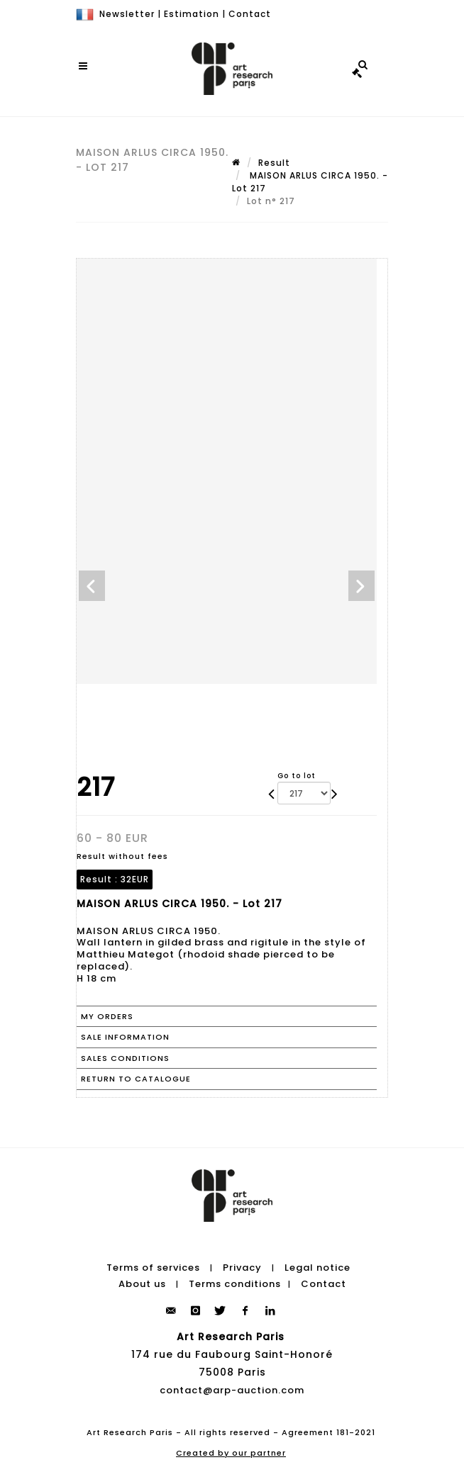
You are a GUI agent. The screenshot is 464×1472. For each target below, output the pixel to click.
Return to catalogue (136, 1078)
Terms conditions (235, 1284)
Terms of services (153, 1267)
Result (274, 163)
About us (142, 1284)
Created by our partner (231, 1453)
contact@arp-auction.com (232, 1390)
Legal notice (317, 1267)
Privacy (242, 1267)
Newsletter (127, 14)
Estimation (191, 14)
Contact (249, 14)
